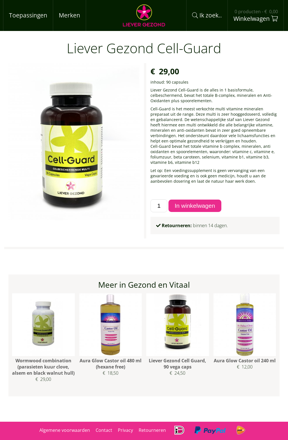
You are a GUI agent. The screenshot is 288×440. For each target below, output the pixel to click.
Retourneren (152, 430)
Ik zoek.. (207, 15)
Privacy (125, 430)
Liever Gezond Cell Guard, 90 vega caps (177, 364)
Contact (104, 430)
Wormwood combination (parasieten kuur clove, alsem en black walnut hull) (43, 367)
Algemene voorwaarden (64, 430)
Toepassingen (28, 15)
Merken (69, 15)
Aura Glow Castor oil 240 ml (245, 361)
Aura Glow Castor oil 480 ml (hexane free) (110, 364)
